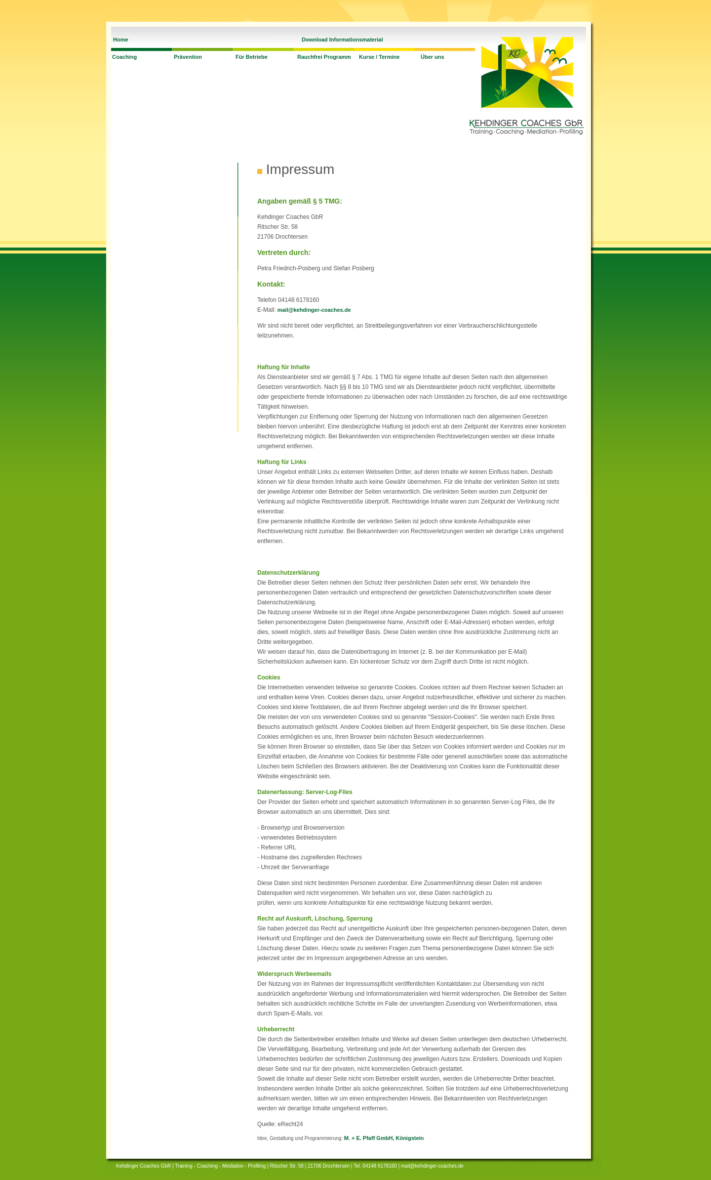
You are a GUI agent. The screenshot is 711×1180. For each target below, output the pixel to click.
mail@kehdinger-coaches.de (314, 310)
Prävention (188, 57)
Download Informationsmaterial (342, 39)
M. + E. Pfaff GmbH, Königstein (384, 1138)
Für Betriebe (252, 57)
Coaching (124, 57)
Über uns (432, 57)
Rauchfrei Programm (324, 57)
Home (120, 39)
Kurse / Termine (379, 57)
